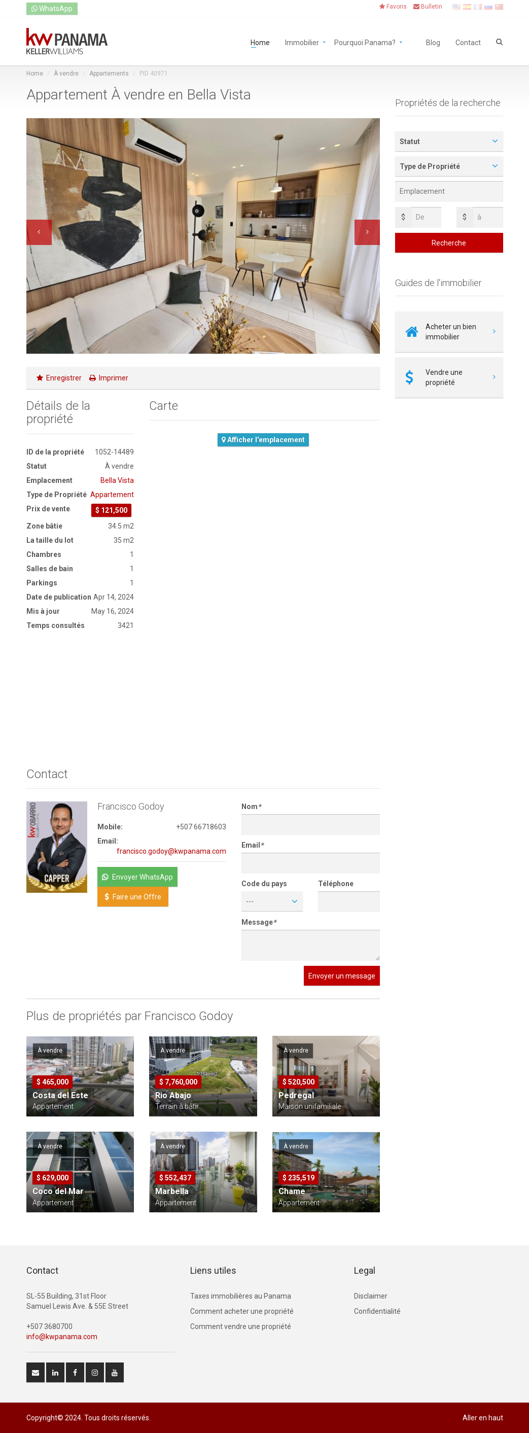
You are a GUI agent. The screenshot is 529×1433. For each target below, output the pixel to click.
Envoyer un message (341, 976)
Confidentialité (377, 1311)
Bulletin (427, 6)
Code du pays (264, 884)
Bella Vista (117, 480)
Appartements (109, 73)
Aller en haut (483, 1418)
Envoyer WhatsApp (137, 877)
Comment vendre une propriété (240, 1326)
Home (260, 42)
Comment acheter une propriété (242, 1311)
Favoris (393, 6)
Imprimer (108, 378)
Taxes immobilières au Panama (240, 1296)
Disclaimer (370, 1296)
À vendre (66, 73)
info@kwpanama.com (61, 1337)
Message (258, 922)
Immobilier (302, 42)
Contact (468, 42)
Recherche (449, 243)
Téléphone (336, 884)
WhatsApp (52, 9)
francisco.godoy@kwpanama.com (171, 851)
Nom (251, 806)
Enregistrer (59, 378)
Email (252, 845)
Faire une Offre (132, 897)
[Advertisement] (80, 699)
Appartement (112, 495)
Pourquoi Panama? (365, 42)
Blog (433, 42)
